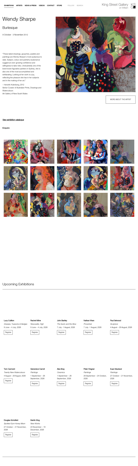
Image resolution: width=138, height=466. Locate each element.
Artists (19, 5)
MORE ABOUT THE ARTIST (120, 99)
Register (8, 332)
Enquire (6, 128)
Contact (50, 5)
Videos (42, 5)
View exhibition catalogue (13, 120)
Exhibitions (9, 5)
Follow (71, 5)
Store (59, 5)
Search (80, 5)
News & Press (30, 5)
